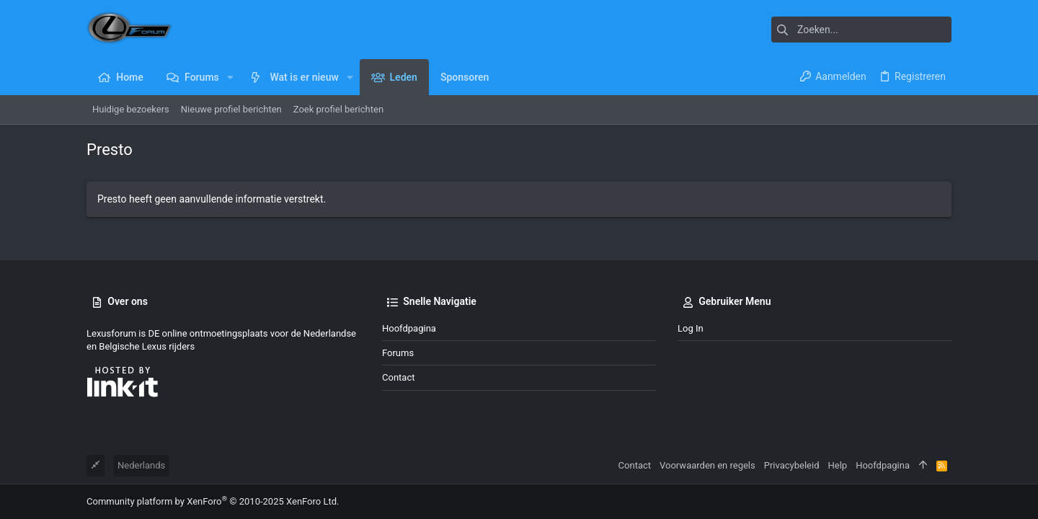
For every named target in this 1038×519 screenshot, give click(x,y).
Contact (398, 377)
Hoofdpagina (409, 328)
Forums (398, 352)
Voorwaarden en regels (707, 465)
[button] (230, 77)
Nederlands (141, 465)
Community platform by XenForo (212, 501)
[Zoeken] (861, 30)
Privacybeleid (792, 465)
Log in (691, 328)
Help (838, 465)
